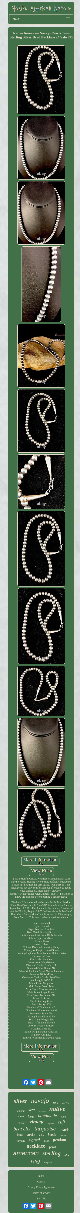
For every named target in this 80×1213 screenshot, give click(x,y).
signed (34, 1139)
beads (52, 1135)
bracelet (22, 1129)
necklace (36, 1146)
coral (20, 1116)
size (31, 1109)
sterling (51, 1153)
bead (20, 1135)
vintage (37, 1121)
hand (63, 1116)
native (57, 1108)
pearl (52, 1147)
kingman (48, 1162)
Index (41, 1176)
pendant (59, 1140)
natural (21, 1110)
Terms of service (41, 1193)
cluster (22, 1122)
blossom (63, 1136)
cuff (61, 1121)
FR (44, 1198)
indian (46, 1141)
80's (55, 1102)
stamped (42, 1111)
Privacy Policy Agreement (41, 1187)
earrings (20, 1140)
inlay (41, 1135)
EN (39, 1198)
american (26, 1153)
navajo (40, 1100)
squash (51, 1123)
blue (67, 1155)
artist (31, 1135)
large (31, 1116)
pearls (64, 1129)
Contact (41, 1181)
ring (35, 1161)
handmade (47, 1115)
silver (20, 1101)
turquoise (45, 1128)
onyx (65, 1102)
